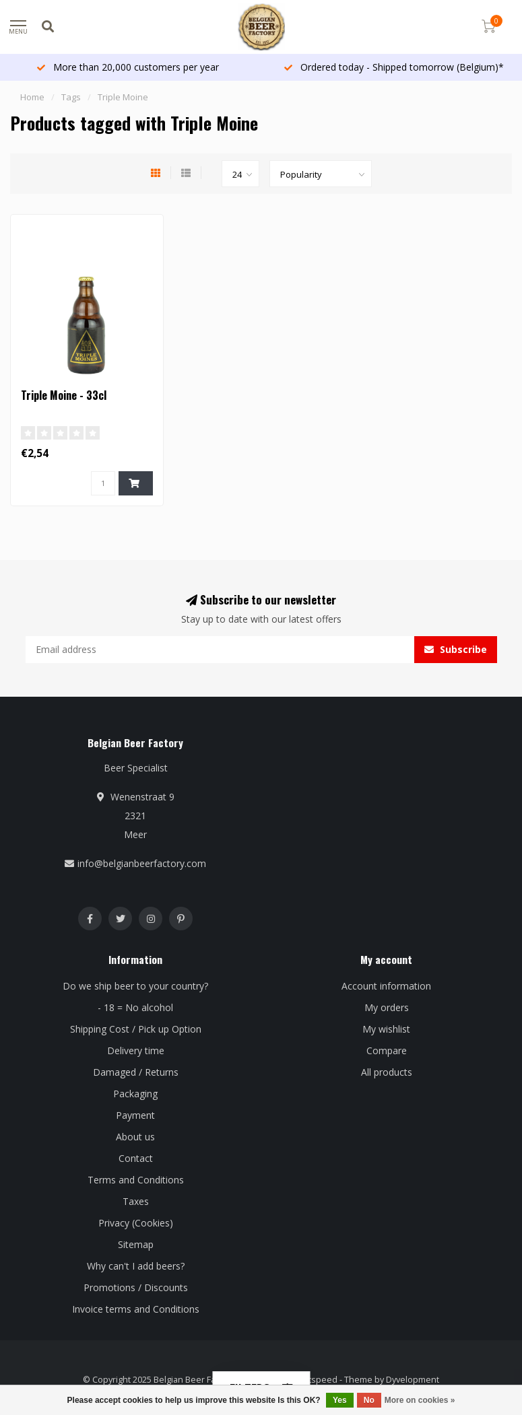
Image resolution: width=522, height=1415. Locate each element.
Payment (135, 1115)
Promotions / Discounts (136, 1287)
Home (32, 97)
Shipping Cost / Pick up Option (135, 1029)
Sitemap (136, 1244)
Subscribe (455, 649)
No (369, 1400)
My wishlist (386, 1029)
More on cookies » (420, 1400)
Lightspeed (314, 1379)
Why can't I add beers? (136, 1265)
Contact (136, 1158)
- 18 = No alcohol (135, 1007)
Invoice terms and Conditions (135, 1309)
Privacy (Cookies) (135, 1222)
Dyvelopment (412, 1379)
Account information (386, 985)
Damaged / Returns (135, 1072)
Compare (386, 1050)
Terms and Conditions (136, 1179)
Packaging (135, 1093)
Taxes (136, 1201)
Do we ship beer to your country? (135, 985)
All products (386, 1072)
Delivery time (135, 1050)
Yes (340, 1400)
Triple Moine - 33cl (63, 395)
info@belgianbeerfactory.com (141, 863)
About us (135, 1136)
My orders (386, 1007)
